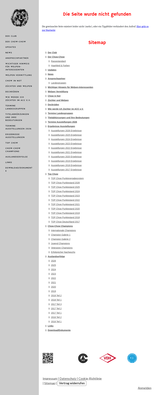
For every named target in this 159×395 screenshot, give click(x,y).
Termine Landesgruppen (15, 107)
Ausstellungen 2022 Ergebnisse (66, 148)
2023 (53, 274)
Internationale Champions (63, 230)
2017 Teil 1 (56, 313)
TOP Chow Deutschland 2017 (65, 222)
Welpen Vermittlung (18, 75)
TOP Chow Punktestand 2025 (65, 187)
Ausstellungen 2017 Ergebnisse (66, 169)
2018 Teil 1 (56, 300)
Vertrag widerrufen (72, 383)
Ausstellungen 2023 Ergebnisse (66, 143)
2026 (53, 261)
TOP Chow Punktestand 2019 (65, 213)
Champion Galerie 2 (60, 239)
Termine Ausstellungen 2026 (18, 127)
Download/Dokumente (18, 169)
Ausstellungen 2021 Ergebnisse (66, 152)
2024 (53, 269)
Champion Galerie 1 (60, 235)
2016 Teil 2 (56, 317)
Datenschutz (67, 378)
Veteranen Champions (62, 248)
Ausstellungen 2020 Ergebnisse (66, 156)
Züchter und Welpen (18, 86)
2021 (53, 282)
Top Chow (11, 142)
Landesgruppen (58, 83)
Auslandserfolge (16, 156)
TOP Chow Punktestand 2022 (65, 200)
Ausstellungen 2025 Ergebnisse (66, 135)
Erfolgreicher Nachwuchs (63, 252)
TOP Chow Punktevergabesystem (67, 178)
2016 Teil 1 (56, 321)
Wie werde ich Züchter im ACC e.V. (18, 98)
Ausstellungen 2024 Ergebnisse (66, 139)
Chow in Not (13, 80)
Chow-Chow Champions (12, 149)
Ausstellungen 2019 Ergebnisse (66, 161)
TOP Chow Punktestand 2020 (65, 208)
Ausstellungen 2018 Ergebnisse (66, 165)
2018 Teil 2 (56, 295)
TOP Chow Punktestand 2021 (65, 204)
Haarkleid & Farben (60, 65)
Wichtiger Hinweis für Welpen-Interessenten (17, 66)
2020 (53, 287)
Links (8, 162)
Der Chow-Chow (15, 41)
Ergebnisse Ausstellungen (15, 136)
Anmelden (144, 388)
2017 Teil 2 (56, 308)
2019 (53, 291)
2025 (53, 265)
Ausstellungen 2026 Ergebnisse (66, 130)
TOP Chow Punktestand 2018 (65, 217)
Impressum (50, 378)
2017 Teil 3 (56, 304)
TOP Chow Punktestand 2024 (65, 191)
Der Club (11, 36)
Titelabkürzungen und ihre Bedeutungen (17, 117)
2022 (53, 278)
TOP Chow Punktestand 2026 (65, 182)
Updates (10, 47)
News (8, 52)
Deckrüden (12, 91)
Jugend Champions (60, 243)
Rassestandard (58, 61)
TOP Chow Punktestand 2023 (65, 195)
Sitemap (49, 383)
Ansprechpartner (17, 58)
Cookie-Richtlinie (90, 378)
